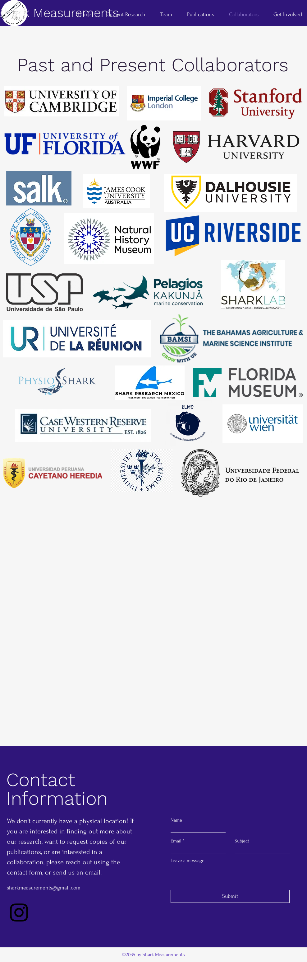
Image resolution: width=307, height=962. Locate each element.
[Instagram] (19, 912)
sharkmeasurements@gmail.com (43, 888)
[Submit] (230, 896)
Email (176, 840)
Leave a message (187, 860)
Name (176, 820)
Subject (242, 840)
